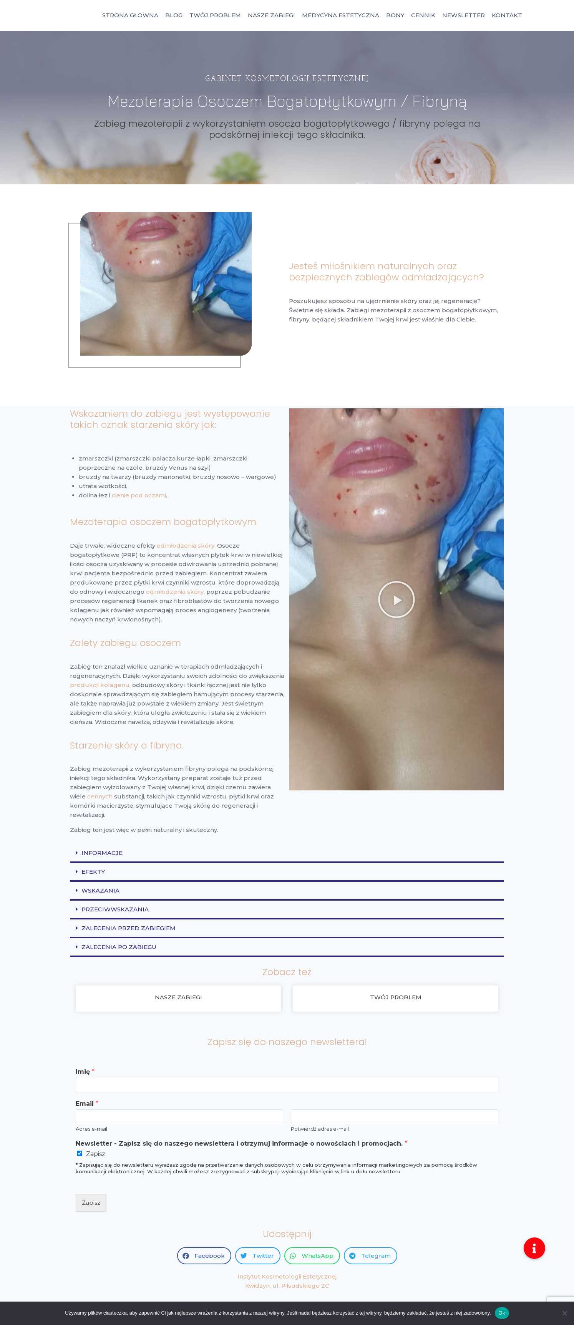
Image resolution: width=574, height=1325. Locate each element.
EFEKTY (93, 871)
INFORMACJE (102, 852)
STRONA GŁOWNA (130, 15)
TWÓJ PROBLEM (215, 15)
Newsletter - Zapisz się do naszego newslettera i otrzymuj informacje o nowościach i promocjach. (241, 1143)
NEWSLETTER (463, 15)
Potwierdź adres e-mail (320, 1129)
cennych (100, 796)
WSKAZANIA (100, 890)
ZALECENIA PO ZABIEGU (118, 947)
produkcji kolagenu (99, 685)
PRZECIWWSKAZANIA (115, 909)
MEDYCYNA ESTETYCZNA (340, 15)
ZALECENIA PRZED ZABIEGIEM (128, 928)
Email (87, 1103)
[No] (564, 1313)
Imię (85, 1071)
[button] (396, 599)
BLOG (173, 15)
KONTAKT (507, 15)
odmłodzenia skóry (185, 545)
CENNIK (423, 15)
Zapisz (95, 1154)
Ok (502, 1313)
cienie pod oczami (139, 495)
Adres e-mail (91, 1129)
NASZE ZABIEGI (271, 15)
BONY (395, 15)
